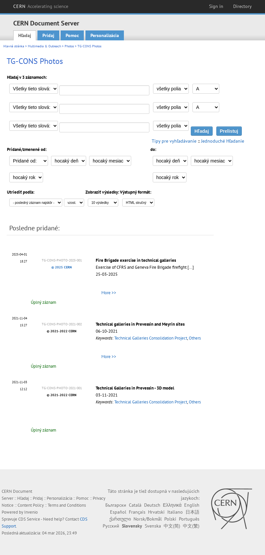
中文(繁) (191, 526)
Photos (69, 46)
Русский (111, 526)
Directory (242, 6)
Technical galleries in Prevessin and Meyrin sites (140, 324)
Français (137, 512)
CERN (40, 6)
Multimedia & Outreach (44, 46)
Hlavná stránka (13, 46)
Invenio (31, 512)
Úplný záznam (43, 302)
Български (115, 505)
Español (118, 512)
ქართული (120, 519)
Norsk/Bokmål (147, 519)
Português (189, 519)
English (191, 505)
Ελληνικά (172, 505)
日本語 (192, 512)
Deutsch (152, 505)
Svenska (153, 526)
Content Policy (31, 505)
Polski (170, 519)
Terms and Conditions (67, 505)
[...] (190, 267)
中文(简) (172, 526)
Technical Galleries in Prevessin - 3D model (135, 388)
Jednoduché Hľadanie (222, 141)
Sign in (216, 6)
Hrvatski (156, 512)
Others (195, 338)
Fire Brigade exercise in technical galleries (136, 260)
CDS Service (29, 519)
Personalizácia (104, 35)
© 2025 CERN (61, 267)
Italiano (175, 512)
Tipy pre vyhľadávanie (174, 141)
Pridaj (48, 35)
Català (135, 505)
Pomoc (72, 35)
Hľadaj (24, 35)
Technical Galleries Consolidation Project (150, 338)
